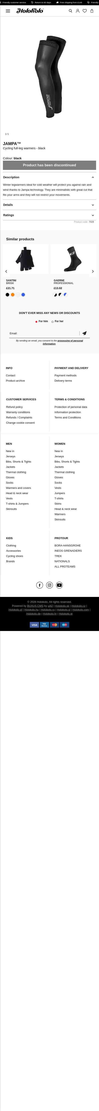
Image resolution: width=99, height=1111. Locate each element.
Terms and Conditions (68, 417)
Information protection (68, 412)
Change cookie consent (20, 422)
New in (10, 451)
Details (8, 204)
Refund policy (14, 407)
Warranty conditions (18, 412)
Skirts (58, 503)
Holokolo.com (81, 609)
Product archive (15, 380)
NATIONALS (62, 561)
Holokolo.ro (48, 609)
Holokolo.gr (66, 613)
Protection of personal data (71, 407)
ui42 (50, 605)
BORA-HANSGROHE (68, 545)
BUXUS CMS (35, 605)
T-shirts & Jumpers (17, 503)
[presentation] (6, 271)
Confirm (84, 333)
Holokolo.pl (15, 609)
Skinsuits (11, 509)
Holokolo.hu (31, 609)
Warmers (60, 514)
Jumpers (60, 493)
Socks (9, 482)
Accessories (13, 550)
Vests (9, 498)
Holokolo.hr (50, 613)
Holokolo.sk (62, 605)
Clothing (11, 545)
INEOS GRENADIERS (68, 550)
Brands (10, 561)
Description (11, 177)
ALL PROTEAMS (65, 566)
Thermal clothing (16, 472)
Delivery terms (63, 380)
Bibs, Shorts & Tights (18, 461)
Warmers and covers (18, 487)
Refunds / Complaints (19, 417)
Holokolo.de (33, 613)
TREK (58, 556)
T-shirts (59, 498)
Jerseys (10, 456)
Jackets (10, 466)
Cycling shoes (14, 556)
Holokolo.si (63, 609)
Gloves (10, 477)
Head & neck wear (17, 493)
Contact (10, 375)
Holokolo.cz (79, 605)
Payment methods (66, 375)
